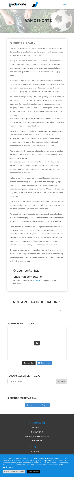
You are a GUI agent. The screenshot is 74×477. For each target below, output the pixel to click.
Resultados (37, 432)
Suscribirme (44, 363)
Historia (35, 452)
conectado (37, 280)
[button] (65, 310)
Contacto (37, 441)
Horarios (37, 427)
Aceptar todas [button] (33, 472)
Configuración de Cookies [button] (14, 472)
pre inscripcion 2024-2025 (37, 436)
